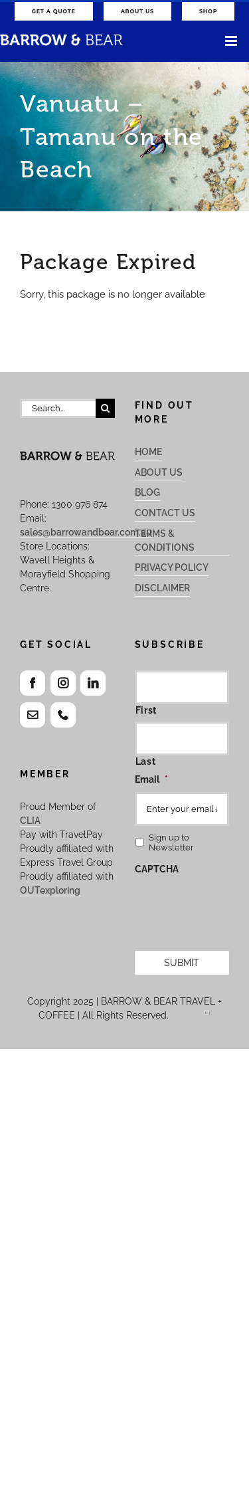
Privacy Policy (171, 567)
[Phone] (63, 715)
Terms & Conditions (165, 540)
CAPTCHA (157, 869)
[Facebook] (32, 683)
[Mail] (32, 715)
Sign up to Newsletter (171, 842)
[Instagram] (63, 683)
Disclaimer (162, 588)
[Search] (105, 408)
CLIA (30, 820)
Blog (147, 492)
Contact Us (165, 513)
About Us (159, 472)
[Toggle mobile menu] (232, 41)
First (146, 710)
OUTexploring (50, 890)
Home (148, 451)
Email (151, 779)
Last (145, 761)
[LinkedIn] (93, 683)
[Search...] (58, 408)
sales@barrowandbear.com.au (86, 532)
